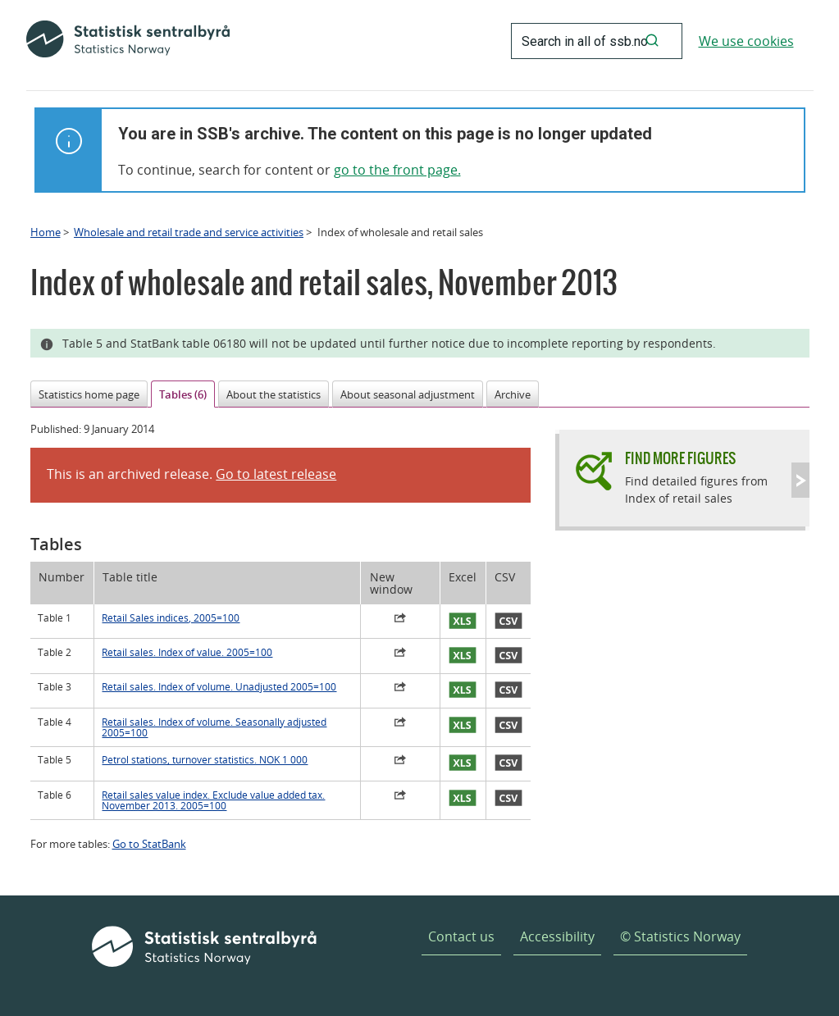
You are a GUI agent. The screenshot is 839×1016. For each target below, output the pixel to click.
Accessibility (557, 936)
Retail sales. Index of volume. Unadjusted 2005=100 (219, 686)
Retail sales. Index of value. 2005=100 (187, 652)
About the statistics (273, 394)
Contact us (461, 936)
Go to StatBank (149, 843)
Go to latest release (276, 474)
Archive (513, 394)
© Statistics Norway (680, 936)
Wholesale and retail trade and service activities (188, 232)
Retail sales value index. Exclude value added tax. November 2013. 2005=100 (213, 800)
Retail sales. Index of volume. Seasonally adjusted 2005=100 (214, 727)
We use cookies (746, 41)
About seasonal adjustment (407, 394)
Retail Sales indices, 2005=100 (170, 618)
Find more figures (680, 458)
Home (45, 232)
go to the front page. (397, 170)
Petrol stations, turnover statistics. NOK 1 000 (205, 759)
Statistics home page (89, 394)
